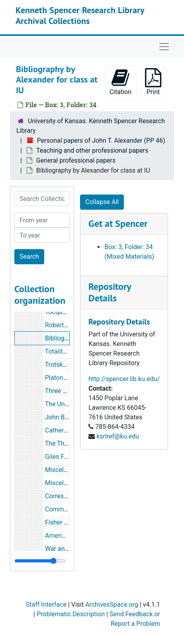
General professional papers (75, 160)
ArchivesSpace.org (111, 604)
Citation (120, 82)
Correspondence (68, 496)
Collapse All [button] (102, 202)
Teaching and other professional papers (92, 150)
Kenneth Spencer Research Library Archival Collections (80, 15)
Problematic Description (71, 614)
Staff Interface (46, 604)
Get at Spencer (117, 223)
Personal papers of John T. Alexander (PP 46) (101, 140)
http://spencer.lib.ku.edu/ (124, 379)
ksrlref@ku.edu (117, 436)
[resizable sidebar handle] (40, 561)
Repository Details (109, 292)
